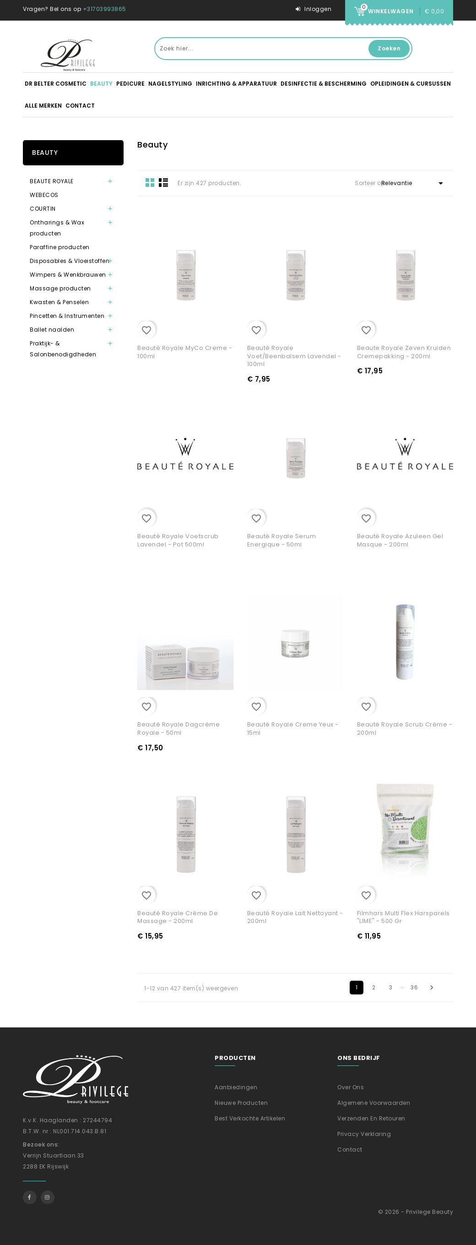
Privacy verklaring (364, 1134)
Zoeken (389, 48)
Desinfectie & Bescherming (324, 83)
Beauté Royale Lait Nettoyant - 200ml (295, 917)
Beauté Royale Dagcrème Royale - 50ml (178, 728)
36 (414, 987)
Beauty (101, 83)
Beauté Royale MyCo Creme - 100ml (184, 352)
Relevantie (413, 183)
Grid (150, 182)
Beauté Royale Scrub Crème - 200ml (405, 728)
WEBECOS (44, 195)
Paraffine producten (60, 247)
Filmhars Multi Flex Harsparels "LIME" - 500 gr (403, 917)
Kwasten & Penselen (59, 302)
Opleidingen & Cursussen (410, 83)
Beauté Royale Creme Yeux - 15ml (293, 728)
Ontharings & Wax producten (57, 227)
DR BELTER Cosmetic (56, 83)
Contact (80, 105)
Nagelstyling (170, 83)
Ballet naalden (52, 329)
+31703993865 (104, 9)
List (163, 182)
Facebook (30, 1197)
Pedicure (130, 83)
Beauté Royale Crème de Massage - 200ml (177, 917)
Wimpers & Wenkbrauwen (68, 274)
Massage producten (60, 288)
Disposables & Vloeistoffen (69, 261)
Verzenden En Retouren (371, 1118)
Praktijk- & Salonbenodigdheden (63, 348)
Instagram (47, 1197)
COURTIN (43, 209)
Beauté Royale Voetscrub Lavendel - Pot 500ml (178, 540)
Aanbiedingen (236, 1087)
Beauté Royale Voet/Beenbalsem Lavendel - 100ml (294, 356)
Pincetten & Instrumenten (67, 316)
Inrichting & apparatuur (236, 83)
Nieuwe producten (241, 1103)
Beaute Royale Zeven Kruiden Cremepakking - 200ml (404, 352)
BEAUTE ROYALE (52, 181)
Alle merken (43, 105)
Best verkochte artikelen (250, 1118)
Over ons (350, 1087)
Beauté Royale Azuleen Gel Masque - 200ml (400, 540)
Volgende (431, 987)
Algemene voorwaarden (373, 1103)
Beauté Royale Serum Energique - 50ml (281, 540)
